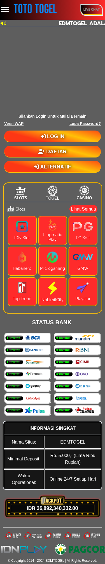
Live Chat (91, 10)
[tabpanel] (52, 257)
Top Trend (22, 298)
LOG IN (52, 136)
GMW (83, 268)
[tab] (20, 193)
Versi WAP (14, 123)
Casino (84, 197)
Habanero (22, 268)
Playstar (82, 298)
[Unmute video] (52, 69)
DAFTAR (52, 151)
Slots (20, 197)
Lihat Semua (83, 209)
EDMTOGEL (54, 561)
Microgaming (52, 268)
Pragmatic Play (52, 237)
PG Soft (83, 237)
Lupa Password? (85, 123)
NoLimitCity (52, 299)
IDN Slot (22, 237)
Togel (52, 198)
